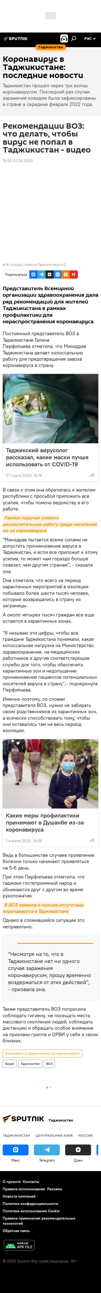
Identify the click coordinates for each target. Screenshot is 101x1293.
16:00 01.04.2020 (18, 160)
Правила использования (24, 1189)
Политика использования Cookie (31, 1210)
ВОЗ (49, 1064)
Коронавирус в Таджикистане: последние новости (42, 1053)
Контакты (31, 1181)
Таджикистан (30, 1064)
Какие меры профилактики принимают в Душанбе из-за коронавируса (45, 822)
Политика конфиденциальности (30, 1203)
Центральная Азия (54, 1135)
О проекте (12, 1181)
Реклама (54, 1189)
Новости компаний (19, 1196)
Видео (9, 1064)
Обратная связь (16, 1230)
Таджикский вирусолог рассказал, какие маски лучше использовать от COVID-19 (47, 457)
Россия (85, 1135)
